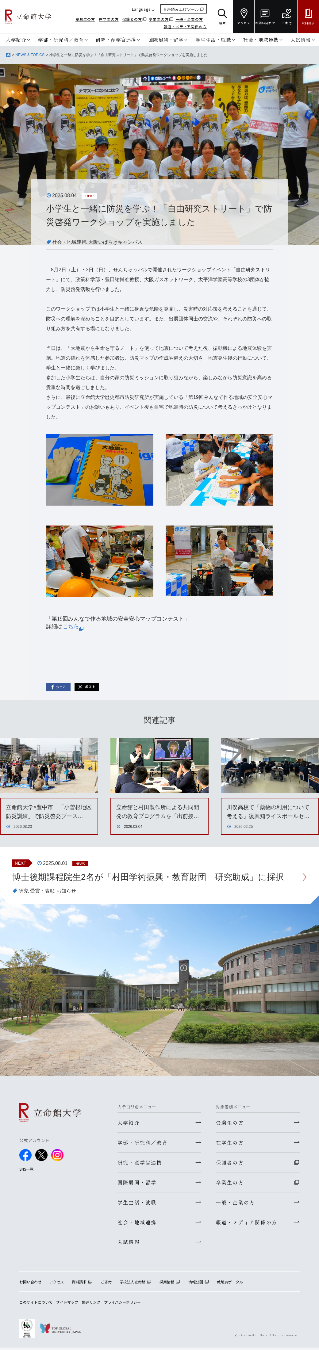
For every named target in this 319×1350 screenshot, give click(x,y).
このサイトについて (35, 1304)
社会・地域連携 (261, 39)
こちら (73, 626)
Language (141, 9)
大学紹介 (16, 39)
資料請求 (79, 1284)
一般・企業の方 (189, 19)
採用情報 (167, 1284)
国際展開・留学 (166, 39)
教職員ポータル (230, 1284)
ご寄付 (106, 1284)
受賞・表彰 (42, 891)
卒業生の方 (159, 19)
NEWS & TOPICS (29, 55)
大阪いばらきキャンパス (115, 242)
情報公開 (195, 1284)
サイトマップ (67, 1304)
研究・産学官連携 (116, 39)
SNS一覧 (26, 1169)
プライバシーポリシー (122, 1304)
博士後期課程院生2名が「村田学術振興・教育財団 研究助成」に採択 (148, 877)
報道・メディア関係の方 (185, 26)
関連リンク (91, 1304)
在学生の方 (109, 19)
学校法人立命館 (132, 1284)
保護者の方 (132, 19)
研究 (23, 891)
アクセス (56, 1284)
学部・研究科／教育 (61, 39)
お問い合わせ (30, 1284)
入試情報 (300, 39)
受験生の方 (85, 19)
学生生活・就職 (213, 39)
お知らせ (66, 891)
